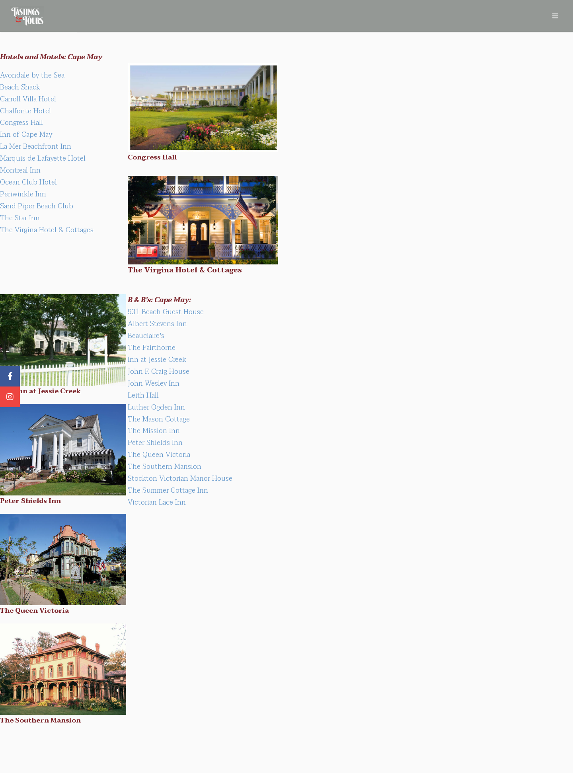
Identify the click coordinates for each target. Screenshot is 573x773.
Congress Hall (21, 122)
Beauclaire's (146, 336)
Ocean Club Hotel (28, 182)
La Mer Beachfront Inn (35, 146)
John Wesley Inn (153, 383)
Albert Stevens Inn (157, 324)
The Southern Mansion (164, 466)
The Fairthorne (151, 347)
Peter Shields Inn (155, 443)
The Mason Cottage (159, 419)
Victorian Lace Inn (157, 502)
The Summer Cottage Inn (168, 490)
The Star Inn (20, 218)
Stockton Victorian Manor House (180, 478)
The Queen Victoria (159, 454)
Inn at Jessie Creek (157, 359)
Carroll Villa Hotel (28, 99)
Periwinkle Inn (23, 194)
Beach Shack (20, 87)
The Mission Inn (154, 431)
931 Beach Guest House (166, 312)
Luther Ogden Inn (156, 407)
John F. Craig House (158, 371)
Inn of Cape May (26, 134)
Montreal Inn (20, 170)
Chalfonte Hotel (25, 111)
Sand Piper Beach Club (36, 206)
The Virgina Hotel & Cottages (47, 230)
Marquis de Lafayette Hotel (43, 158)
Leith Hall (143, 395)
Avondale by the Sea (32, 75)
